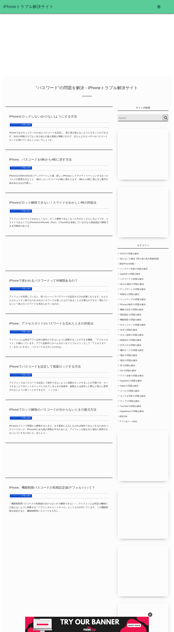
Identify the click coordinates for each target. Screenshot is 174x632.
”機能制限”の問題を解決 (130, 320)
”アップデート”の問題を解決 (132, 289)
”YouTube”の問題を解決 (130, 406)
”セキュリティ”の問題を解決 (132, 325)
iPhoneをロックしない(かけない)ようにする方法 (43, 116)
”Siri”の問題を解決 (127, 370)
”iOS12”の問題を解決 (129, 253)
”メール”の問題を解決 (129, 391)
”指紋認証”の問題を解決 (130, 314)
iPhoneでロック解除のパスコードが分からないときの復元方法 (52, 409)
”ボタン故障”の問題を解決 (131, 335)
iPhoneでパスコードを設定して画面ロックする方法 (45, 366)
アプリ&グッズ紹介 (128, 421)
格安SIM (123, 416)
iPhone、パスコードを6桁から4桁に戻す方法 (40, 159)
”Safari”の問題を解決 (128, 386)
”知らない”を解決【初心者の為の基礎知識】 (139, 259)
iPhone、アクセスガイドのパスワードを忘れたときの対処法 (51, 323)
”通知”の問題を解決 (128, 360)
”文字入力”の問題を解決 (130, 345)
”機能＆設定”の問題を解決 (131, 309)
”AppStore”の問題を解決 (130, 381)
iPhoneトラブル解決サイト (28, 6)
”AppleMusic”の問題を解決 (131, 411)
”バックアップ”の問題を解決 (132, 299)
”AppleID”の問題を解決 (129, 274)
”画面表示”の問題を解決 (130, 340)
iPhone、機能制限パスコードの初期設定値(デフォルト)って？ (52, 487)
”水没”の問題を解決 (128, 330)
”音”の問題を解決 (127, 365)
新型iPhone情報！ (127, 264)
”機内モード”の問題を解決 (131, 350)
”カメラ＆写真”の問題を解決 (132, 396)
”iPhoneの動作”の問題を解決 (132, 304)
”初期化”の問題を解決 (129, 294)
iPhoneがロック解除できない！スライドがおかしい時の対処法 (53, 202)
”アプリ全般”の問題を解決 (131, 375)
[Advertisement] (87, 46)
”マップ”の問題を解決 (129, 401)
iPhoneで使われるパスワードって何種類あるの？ (43, 280)
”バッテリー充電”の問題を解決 (133, 269)
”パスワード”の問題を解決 (21, 125)
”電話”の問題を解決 (128, 355)
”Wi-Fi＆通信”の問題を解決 (131, 284)
